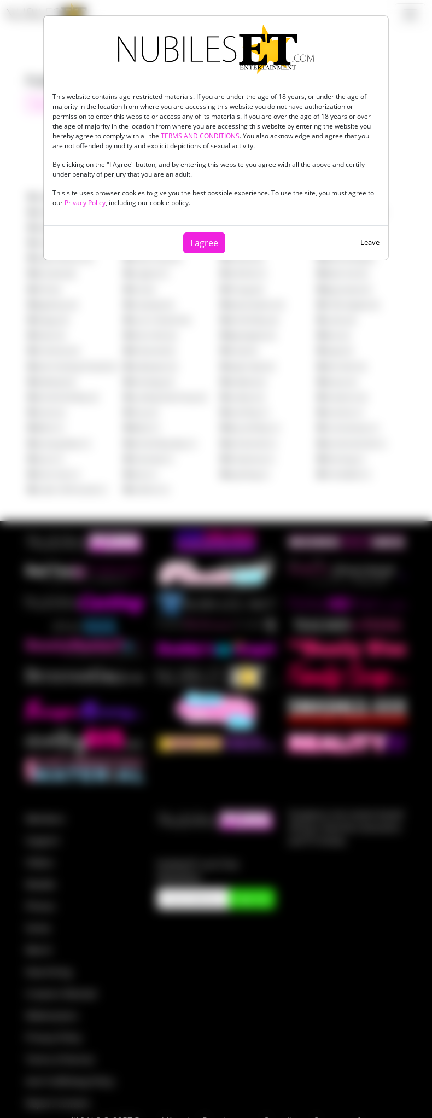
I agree (204, 243)
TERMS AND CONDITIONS (200, 136)
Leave (370, 242)
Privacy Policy (85, 202)
